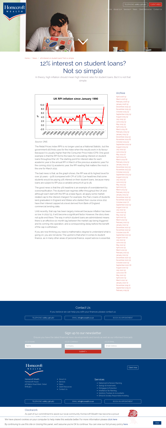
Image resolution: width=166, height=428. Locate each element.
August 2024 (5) (122, 147)
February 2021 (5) (122, 253)
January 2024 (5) (122, 165)
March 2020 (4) (121, 280)
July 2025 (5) (121, 119)
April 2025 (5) (121, 127)
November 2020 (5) (123, 260)
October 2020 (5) (122, 263)
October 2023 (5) (122, 172)
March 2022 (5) (121, 220)
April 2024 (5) (121, 157)
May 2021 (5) (120, 245)
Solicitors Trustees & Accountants (111, 393)
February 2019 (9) (122, 290)
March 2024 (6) (121, 160)
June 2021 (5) (121, 243)
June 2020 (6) (121, 273)
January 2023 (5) (122, 195)
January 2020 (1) (122, 283)
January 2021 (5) (122, 255)
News (135, 9)
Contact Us (157, 9)
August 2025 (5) (122, 117)
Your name (30, 342)
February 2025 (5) (122, 132)
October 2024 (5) (122, 142)
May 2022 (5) (121, 215)
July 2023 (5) (121, 180)
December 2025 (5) (123, 107)
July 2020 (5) (121, 270)
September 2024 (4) (123, 144)
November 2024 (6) (123, 139)
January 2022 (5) (122, 225)
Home (109, 9)
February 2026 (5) (122, 102)
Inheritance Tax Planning (108, 391)
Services (62, 382)
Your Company (71, 342)
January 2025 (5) (122, 134)
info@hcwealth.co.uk (83, 318)
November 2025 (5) (123, 109)
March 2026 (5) (121, 99)
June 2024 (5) (121, 152)
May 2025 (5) (121, 124)
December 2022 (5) (123, 197)
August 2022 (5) (122, 207)
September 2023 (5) (123, 175)
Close (157, 423)
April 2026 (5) (121, 97)
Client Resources (145, 9)
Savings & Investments (107, 386)
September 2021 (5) (123, 235)
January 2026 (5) (122, 104)
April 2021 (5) (121, 248)
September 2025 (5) (123, 114)
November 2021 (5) (123, 230)
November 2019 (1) (123, 285)
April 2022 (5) (121, 217)
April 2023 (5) (121, 187)
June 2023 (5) (121, 182)
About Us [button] (117, 9)
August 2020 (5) (122, 268)
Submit (83, 352)
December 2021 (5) (123, 227)
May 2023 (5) (121, 185)
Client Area (133, 368)
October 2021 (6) (122, 232)
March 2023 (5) (121, 190)
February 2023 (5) (122, 192)
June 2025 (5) (121, 122)
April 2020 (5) (121, 278)
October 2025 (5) (122, 112)
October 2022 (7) (122, 202)
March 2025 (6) (121, 129)
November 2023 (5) (123, 170)
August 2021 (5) (122, 238)
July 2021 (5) (120, 240)
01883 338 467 (135, 4)
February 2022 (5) (122, 222)
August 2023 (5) (122, 177)
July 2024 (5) (121, 149)
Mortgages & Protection (108, 388)
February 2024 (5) (122, 162)
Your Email (109, 342)
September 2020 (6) (123, 265)
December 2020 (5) (123, 258)
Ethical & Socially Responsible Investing (114, 396)
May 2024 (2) (121, 155)
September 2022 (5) (123, 205)
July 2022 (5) (121, 210)
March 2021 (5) (121, 250)
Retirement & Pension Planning (110, 383)
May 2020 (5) (121, 275)
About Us (62, 379)
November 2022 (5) (123, 200)
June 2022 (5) (121, 212)
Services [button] (127, 9)
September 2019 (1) (123, 288)
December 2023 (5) (123, 167)
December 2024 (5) (123, 137)
